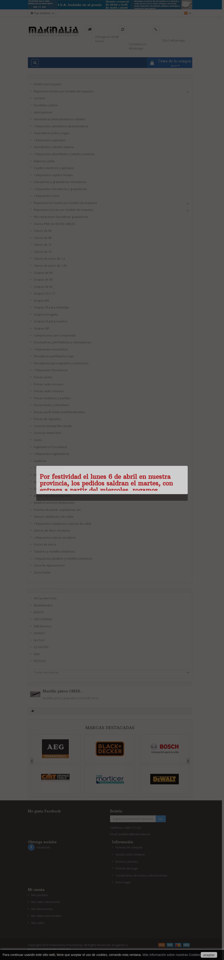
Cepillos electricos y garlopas (54, 168)
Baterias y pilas (44, 161)
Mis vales (37, 923)
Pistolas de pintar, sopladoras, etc (57, 510)
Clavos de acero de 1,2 (49, 258)
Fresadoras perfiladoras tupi (54, 356)
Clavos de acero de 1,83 (50, 265)
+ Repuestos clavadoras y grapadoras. (60, 189)
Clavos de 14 (42, 252)
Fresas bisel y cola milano (51, 405)
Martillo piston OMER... (63, 691)
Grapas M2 (41, 300)
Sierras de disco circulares (52, 530)
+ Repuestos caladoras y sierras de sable (62, 524)
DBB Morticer (43, 626)
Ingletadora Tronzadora (50, 447)
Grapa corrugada (46, 314)
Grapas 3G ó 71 (44, 293)
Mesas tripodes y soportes (52, 496)
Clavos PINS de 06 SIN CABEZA (54, 224)
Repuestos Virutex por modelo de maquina (63, 91)
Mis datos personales (46, 916)
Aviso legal (123, 882)
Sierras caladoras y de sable (54, 516)
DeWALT (39, 633)
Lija (36, 482)
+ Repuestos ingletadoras (51, 454)
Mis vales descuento (45, 902)
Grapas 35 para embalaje (51, 307)
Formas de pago (127, 868)
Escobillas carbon (46, 105)
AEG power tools (45, 598)
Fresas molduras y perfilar (52, 398)
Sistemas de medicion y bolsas (55, 489)
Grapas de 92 (43, 286)
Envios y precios (127, 861)
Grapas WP (42, 328)
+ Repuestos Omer (47, 196)
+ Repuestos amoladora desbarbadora (61, 126)
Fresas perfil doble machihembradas (59, 412)
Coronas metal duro (47, 433)
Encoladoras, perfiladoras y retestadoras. (63, 342)
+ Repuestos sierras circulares (55, 537)
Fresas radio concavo (48, 384)
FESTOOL (40, 661)
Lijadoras (40, 461)
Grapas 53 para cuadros (51, 321)
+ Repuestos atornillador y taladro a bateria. (64, 154)
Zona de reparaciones (49, 565)
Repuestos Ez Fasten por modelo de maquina (65, 203)
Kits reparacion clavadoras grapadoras (61, 217)
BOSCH (39, 612)
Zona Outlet (42, 572)
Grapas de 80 (43, 273)
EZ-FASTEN (41, 647)
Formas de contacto (129, 847)
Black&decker (43, 605)
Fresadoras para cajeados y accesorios (61, 363)
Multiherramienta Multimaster (54, 503)
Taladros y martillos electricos (54, 551)
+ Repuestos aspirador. (50, 140)
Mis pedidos (39, 895)
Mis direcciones (42, 909)
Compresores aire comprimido (55, 335)
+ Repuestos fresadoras (51, 370)
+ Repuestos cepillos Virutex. (54, 175)
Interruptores (43, 112)
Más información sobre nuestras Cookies (171, 955)
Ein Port (39, 640)
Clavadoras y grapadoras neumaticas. (60, 182)
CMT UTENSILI (43, 619)
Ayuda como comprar (130, 854)
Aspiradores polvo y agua (51, 133)
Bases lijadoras (44, 475)
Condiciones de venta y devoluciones (141, 875)
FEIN (37, 654)
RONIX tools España (47, 84)
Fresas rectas (43, 377)
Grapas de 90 (43, 279)
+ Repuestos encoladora (51, 349)
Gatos (38, 440)
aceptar (209, 955)
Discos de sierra (45, 544)
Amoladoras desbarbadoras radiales (59, 119)
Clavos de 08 (42, 238)
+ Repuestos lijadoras (49, 468)
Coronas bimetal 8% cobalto (53, 426)
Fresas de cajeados (47, 419)
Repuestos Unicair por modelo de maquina (63, 210)
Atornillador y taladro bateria (54, 147)
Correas (39, 98)
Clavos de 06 (42, 231)
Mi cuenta (36, 889)
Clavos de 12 (42, 245)
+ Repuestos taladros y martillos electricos (63, 558)
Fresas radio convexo (49, 391)
